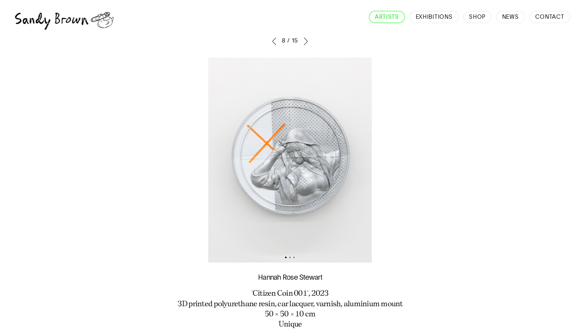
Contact (549, 17)
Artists (387, 17)
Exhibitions (434, 17)
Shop (477, 17)
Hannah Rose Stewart (290, 277)
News (510, 17)
